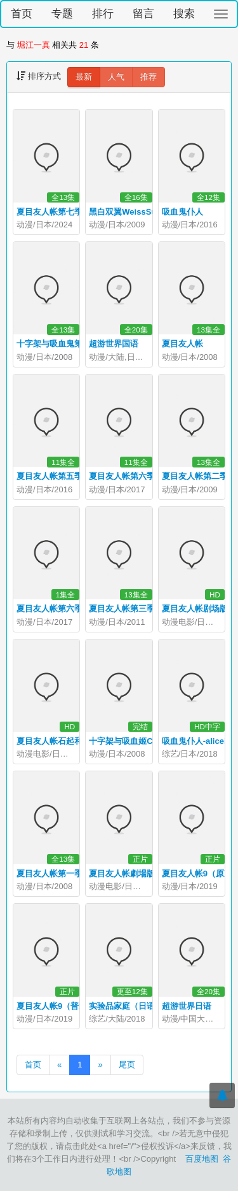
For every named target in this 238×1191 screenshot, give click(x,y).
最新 (84, 77)
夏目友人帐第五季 (50, 476)
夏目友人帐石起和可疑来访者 (70, 741)
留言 (143, 14)
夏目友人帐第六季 (122, 476)
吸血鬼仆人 (182, 212)
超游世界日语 (186, 1006)
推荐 (148, 77)
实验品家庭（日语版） (130, 1006)
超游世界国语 (113, 343)
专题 (62, 14)
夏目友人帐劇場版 (122, 873)
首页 (21, 14)
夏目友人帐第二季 (195, 476)
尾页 (127, 1064)
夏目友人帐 (182, 343)
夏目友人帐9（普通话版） (64, 1006)
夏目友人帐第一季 (50, 873)
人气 (116, 77)
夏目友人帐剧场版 (195, 608)
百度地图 (201, 1159)
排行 (103, 14)
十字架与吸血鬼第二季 (58, 343)
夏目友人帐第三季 (122, 608)
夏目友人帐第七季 (50, 212)
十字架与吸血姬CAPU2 (132, 741)
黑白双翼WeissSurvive (132, 212)
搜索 (184, 14)
